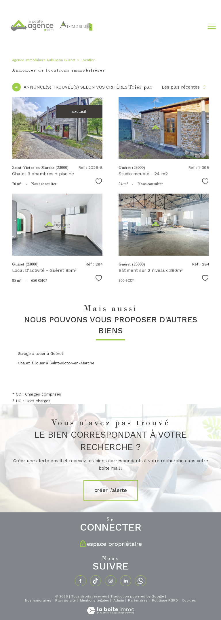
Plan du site (65, 600)
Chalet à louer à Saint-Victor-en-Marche (56, 363)
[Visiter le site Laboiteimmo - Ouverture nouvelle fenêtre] (110, 612)
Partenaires (138, 600)
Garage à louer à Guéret (40, 353)
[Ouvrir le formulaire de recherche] (194, 26)
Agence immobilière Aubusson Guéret (43, 60)
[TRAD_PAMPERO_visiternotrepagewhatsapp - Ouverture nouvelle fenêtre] (140, 580)
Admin (118, 600)
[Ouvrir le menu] (212, 26)
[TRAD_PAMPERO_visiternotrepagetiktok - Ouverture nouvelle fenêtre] (95, 580)
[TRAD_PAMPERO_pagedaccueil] (51, 41)
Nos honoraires (38, 600)
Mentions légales (94, 600)
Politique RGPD (165, 600)
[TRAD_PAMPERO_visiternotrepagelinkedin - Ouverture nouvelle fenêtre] (125, 580)
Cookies (189, 600)
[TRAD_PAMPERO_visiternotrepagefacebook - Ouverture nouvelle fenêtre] (80, 580)
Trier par (140, 87)
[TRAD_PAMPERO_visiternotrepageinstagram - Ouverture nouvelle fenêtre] (110, 580)
